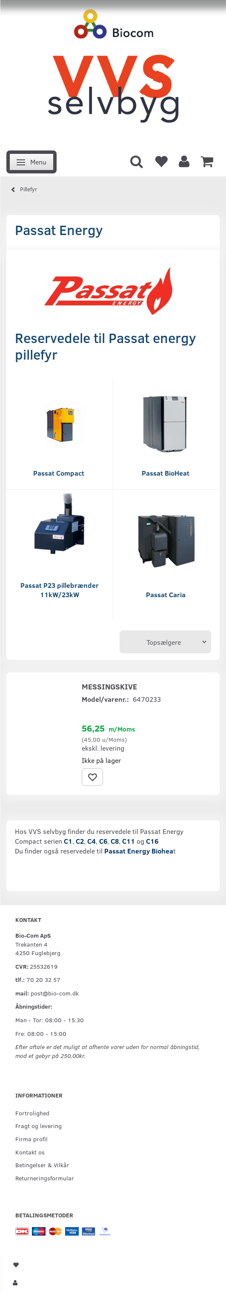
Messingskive (109, 686)
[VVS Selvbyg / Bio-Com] (113, 73)
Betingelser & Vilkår (42, 1164)
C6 (103, 840)
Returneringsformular (44, 1178)
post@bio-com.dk (55, 993)
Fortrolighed (32, 1113)
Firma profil (31, 1138)
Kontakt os (30, 1152)
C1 (68, 840)
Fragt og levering (38, 1125)
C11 (128, 840)
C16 (151, 840)
